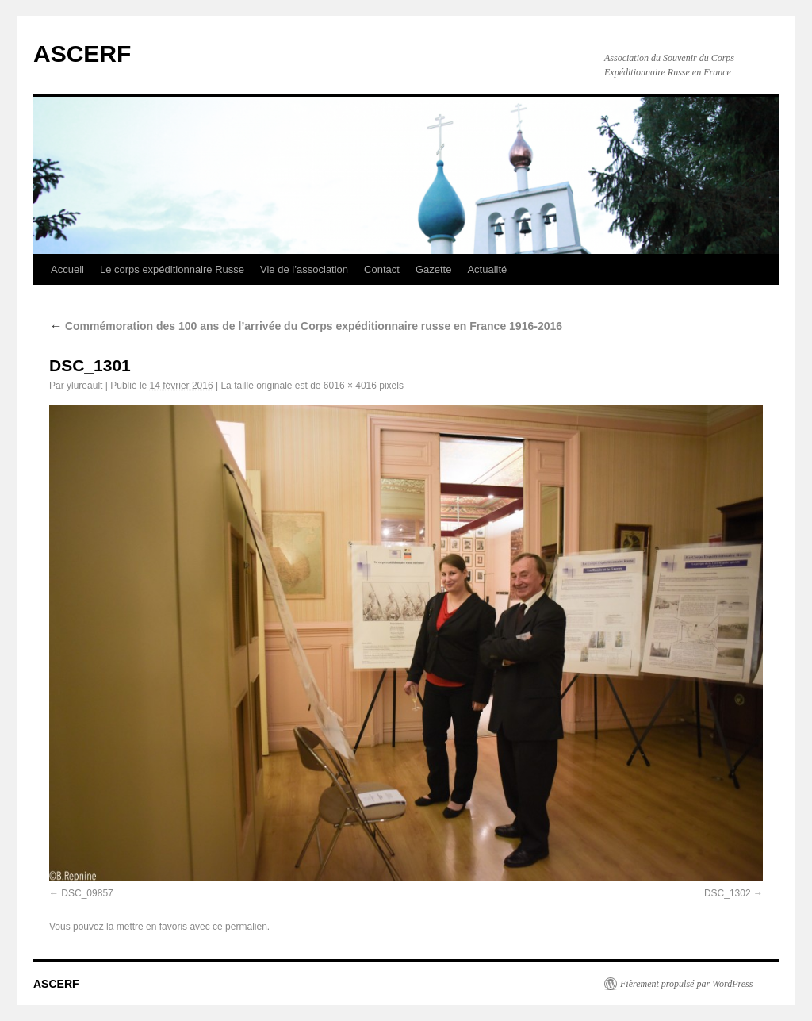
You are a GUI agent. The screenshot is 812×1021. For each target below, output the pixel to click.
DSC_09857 (87, 893)
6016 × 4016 (350, 385)
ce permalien (240, 926)
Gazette (434, 269)
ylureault (84, 385)
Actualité (487, 269)
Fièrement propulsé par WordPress (686, 983)
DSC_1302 (727, 893)
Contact (382, 269)
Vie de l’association (304, 269)
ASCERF (82, 53)
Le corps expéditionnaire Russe (172, 269)
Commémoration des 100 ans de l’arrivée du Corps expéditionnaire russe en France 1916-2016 (305, 326)
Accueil (67, 269)
